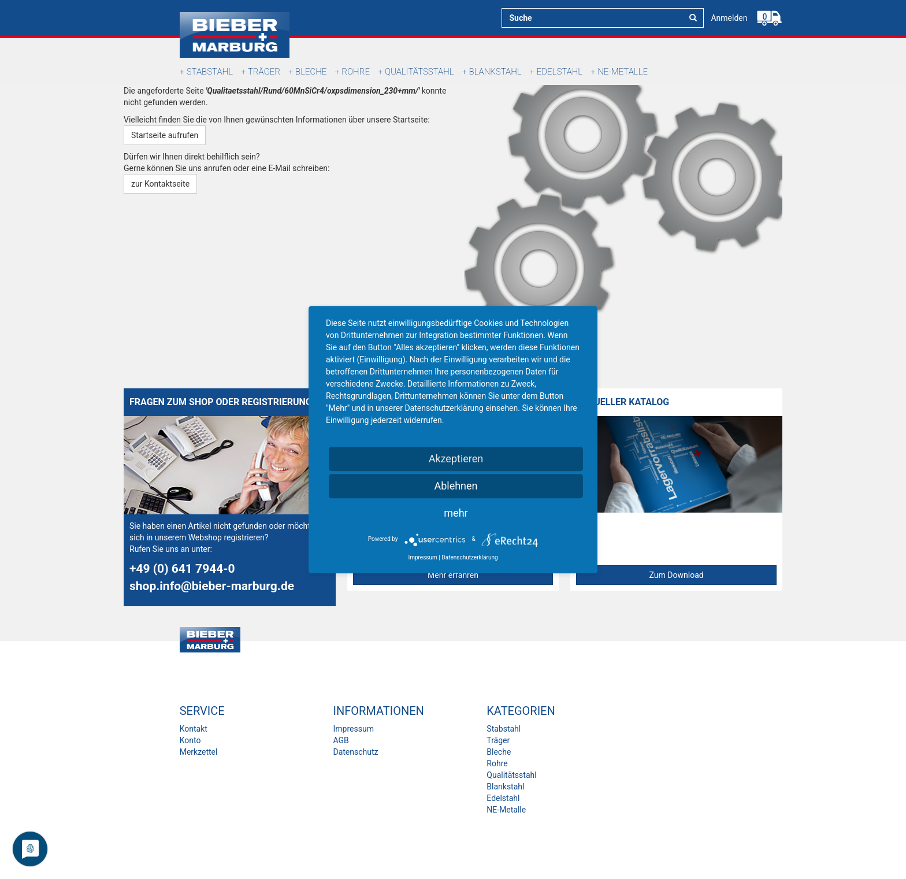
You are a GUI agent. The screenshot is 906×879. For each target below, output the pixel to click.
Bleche (310, 71)
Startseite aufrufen (164, 135)
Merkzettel (199, 751)
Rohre (355, 71)
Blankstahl (495, 71)
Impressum (353, 728)
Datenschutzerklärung (469, 557)
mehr (455, 513)
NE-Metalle (622, 71)
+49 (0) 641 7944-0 (182, 569)
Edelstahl (559, 71)
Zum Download (676, 575)
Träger (264, 71)
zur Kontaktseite (160, 183)
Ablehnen (455, 486)
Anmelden (729, 18)
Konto (190, 740)
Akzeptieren (456, 459)
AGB (340, 740)
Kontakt (193, 728)
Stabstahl (210, 71)
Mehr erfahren (453, 575)
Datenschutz (355, 751)
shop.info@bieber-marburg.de (211, 586)
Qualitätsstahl (419, 71)
